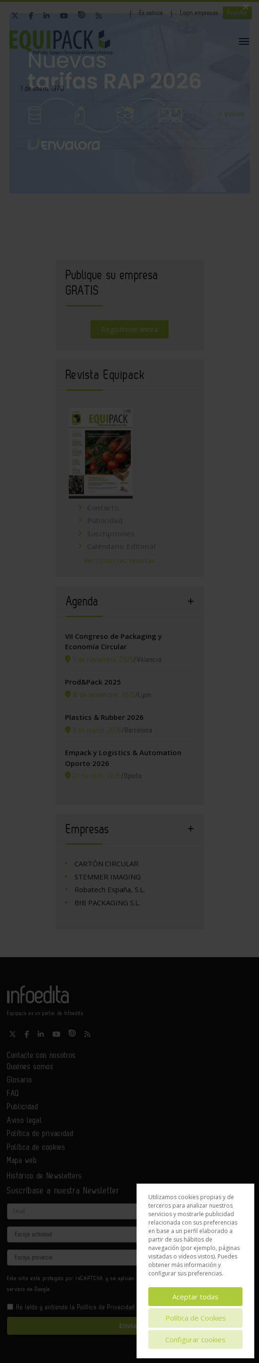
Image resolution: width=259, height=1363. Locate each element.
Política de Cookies (195, 1318)
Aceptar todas (195, 1296)
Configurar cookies (195, 1339)
